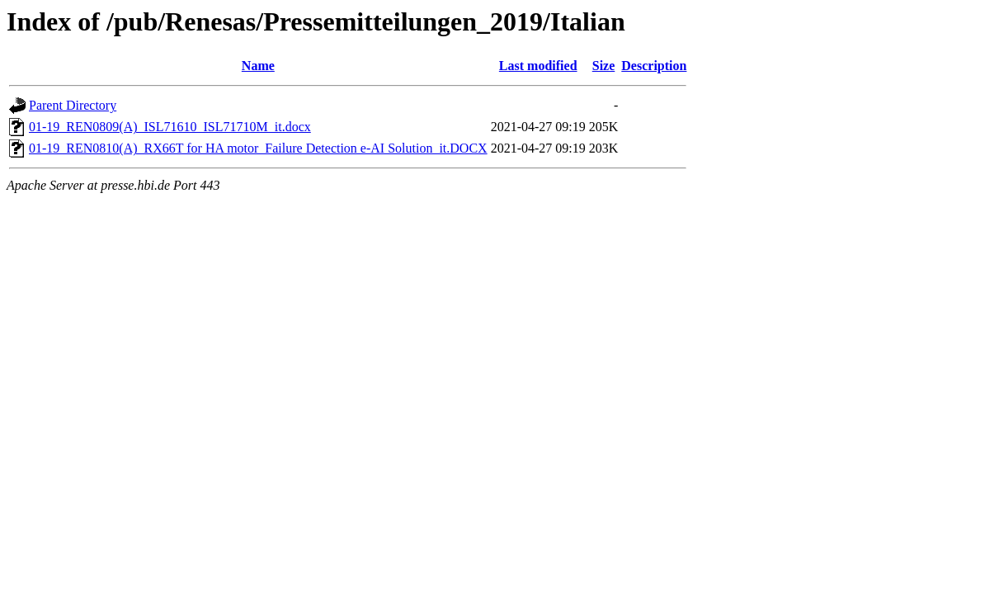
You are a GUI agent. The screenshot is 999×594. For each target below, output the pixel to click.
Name (258, 66)
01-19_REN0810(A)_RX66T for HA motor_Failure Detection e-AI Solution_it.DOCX (258, 148)
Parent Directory (72, 105)
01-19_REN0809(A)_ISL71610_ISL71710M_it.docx (170, 127)
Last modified (538, 66)
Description (653, 66)
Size (603, 66)
